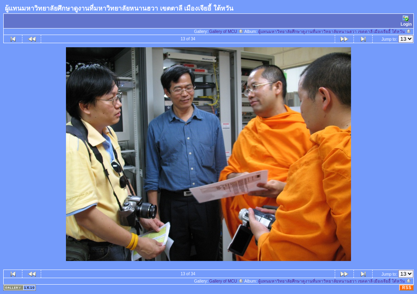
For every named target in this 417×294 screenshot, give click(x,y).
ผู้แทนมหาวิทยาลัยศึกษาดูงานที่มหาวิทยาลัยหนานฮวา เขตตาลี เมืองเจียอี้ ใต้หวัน (334, 31)
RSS (407, 287)
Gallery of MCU (226, 31)
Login (406, 20)
